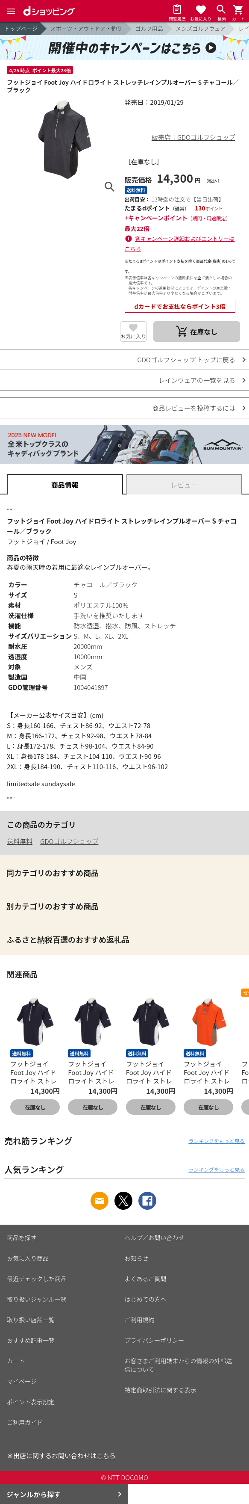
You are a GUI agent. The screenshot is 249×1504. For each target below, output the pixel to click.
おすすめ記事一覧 (31, 1340)
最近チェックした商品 (37, 1278)
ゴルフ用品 (149, 28)
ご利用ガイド (25, 1422)
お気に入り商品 (28, 1258)
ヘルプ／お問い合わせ (155, 1237)
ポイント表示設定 (31, 1401)
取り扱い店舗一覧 (31, 1319)
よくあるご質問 (146, 1278)
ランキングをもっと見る (216, 1140)
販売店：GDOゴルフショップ (193, 137)
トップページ (21, 28)
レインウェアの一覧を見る (196, 380)
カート (16, 1360)
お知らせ (137, 1258)
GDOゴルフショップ (69, 841)
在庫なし (35, 1107)
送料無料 (19, 841)
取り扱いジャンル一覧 (36, 1299)
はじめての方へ (146, 1299)
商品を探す (22, 1237)
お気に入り (133, 336)
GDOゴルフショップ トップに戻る (186, 359)
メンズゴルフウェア (201, 28)
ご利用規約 (140, 1319)
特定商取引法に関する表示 (160, 1390)
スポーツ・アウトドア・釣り (86, 28)
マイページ (22, 1381)
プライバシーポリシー (155, 1340)
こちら (106, 1455)
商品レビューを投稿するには (193, 408)
